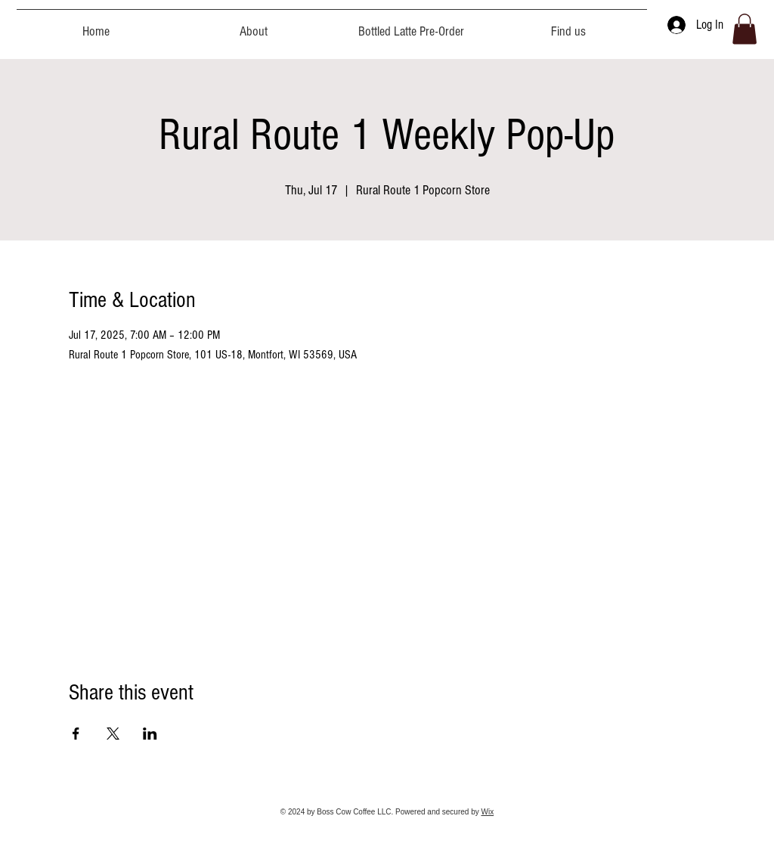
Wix (487, 812)
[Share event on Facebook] (76, 733)
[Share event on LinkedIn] (150, 733)
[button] (744, 29)
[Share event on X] (113, 733)
